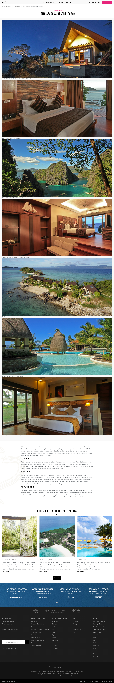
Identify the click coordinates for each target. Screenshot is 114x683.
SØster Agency (94, 681)
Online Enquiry (36, 632)
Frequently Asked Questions (40, 629)
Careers (33, 627)
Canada (54, 624)
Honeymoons (77, 629)
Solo (74, 632)
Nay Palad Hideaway (10, 560)
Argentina (55, 621)
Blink (95, 640)
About (66, 2)
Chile (53, 627)
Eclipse (95, 643)
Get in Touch (6, 627)
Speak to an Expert (8, 621)
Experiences (59, 2)
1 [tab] (56, 602)
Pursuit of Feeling (99, 621)
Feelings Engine (98, 624)
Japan (53, 635)
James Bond (97, 632)
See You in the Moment (100, 627)
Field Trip (96, 646)
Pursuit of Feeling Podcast (10, 629)
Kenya (54, 637)
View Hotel (6, 572)
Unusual (95, 656)
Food (94, 648)
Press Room (35, 635)
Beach (95, 637)
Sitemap (34, 643)
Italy (53, 632)
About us (34, 621)
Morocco (55, 640)
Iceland (54, 629)
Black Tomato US (107, 681)
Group (75, 627)
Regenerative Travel (37, 640)
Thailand (54, 646)
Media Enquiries (7, 624)
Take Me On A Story (99, 629)
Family (75, 624)
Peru (53, 643)
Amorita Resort (83, 560)
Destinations (49, 2)
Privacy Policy (35, 637)
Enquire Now (107, 2)
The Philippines (26, 6)
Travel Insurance (36, 646)
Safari (95, 654)
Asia (13, 6)
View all (57, 578)
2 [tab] (57, 602)
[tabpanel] (18, 545)
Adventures (97, 635)
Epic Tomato (84, 681)
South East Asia (18, 6)
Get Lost (96, 651)
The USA (55, 648)
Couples (75, 621)
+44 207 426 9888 (91, 2)
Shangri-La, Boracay (47, 560)
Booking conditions (37, 624)
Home (3, 6)
